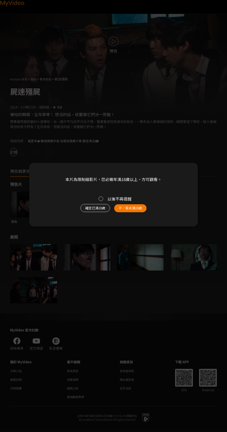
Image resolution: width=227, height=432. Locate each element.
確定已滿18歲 (90, 210)
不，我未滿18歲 (135, 210)
